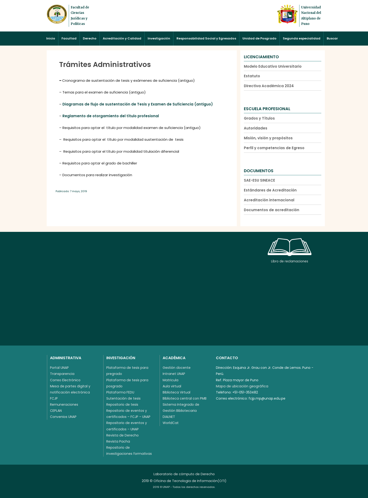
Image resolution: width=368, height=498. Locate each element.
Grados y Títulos (259, 118)
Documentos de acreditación (271, 209)
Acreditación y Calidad (122, 38)
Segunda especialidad (301, 38)
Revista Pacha (118, 441)
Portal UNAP (59, 367)
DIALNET (169, 416)
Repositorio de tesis (122, 404)
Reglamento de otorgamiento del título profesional (110, 115)
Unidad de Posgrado (259, 38)
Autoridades (255, 128)
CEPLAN (56, 410)
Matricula (170, 380)
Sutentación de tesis (123, 398)
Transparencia (62, 373)
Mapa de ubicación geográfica (242, 386)
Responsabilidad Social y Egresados (206, 38)
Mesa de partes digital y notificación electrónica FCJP (70, 392)
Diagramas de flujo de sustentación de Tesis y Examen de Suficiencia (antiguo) (137, 104)
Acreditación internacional (269, 200)
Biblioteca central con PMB (185, 398)
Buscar (332, 38)
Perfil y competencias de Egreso (274, 147)
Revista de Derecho (122, 435)
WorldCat (171, 422)
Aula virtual (172, 386)
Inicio (50, 38)
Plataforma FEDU (120, 392)
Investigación (159, 38)
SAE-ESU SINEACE (259, 180)
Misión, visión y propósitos (268, 138)
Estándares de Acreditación (270, 190)
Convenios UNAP (63, 416)
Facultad (69, 38)
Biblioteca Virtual (176, 392)
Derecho (89, 38)
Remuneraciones (64, 404)
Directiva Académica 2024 (269, 85)
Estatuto (252, 76)
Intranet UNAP (174, 373)
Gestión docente (177, 367)
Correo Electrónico (65, 380)
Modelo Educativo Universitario (273, 66)
